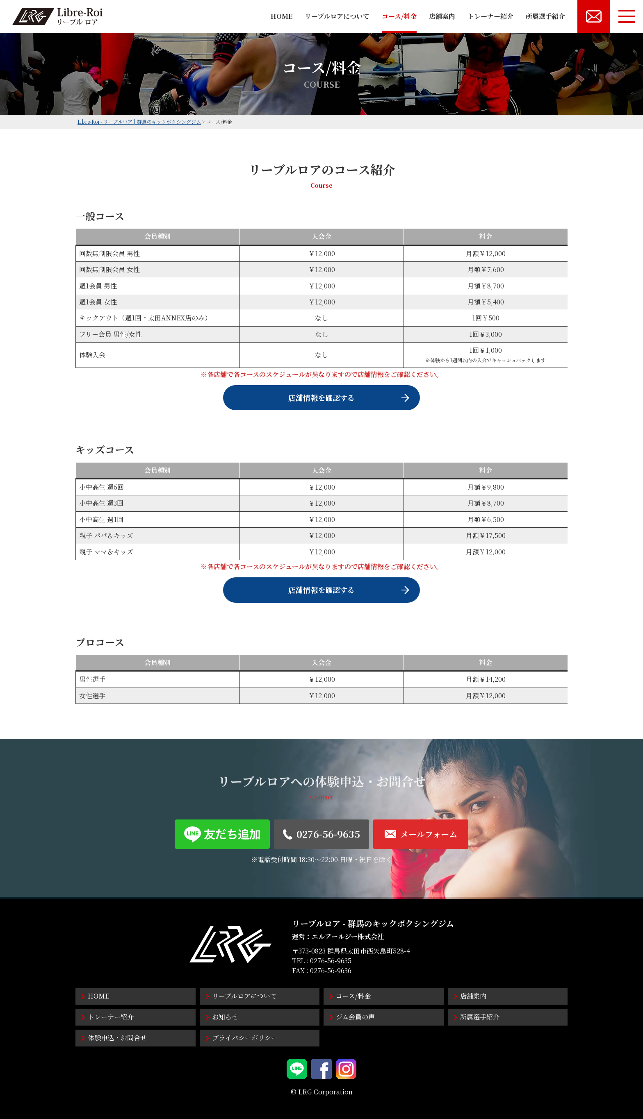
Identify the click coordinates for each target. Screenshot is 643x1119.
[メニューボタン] (626, 16)
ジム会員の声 (355, 1016)
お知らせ (225, 1016)
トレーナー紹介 (490, 16)
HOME (281, 16)
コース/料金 (399, 16)
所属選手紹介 (545, 16)
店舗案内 (442, 16)
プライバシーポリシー (245, 1037)
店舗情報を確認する (321, 397)
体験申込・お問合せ (117, 1037)
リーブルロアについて (337, 16)
